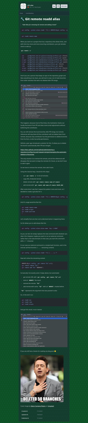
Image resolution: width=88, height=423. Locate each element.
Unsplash (51, 406)
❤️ (34, 7)
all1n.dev (30, 5)
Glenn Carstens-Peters (38, 406)
